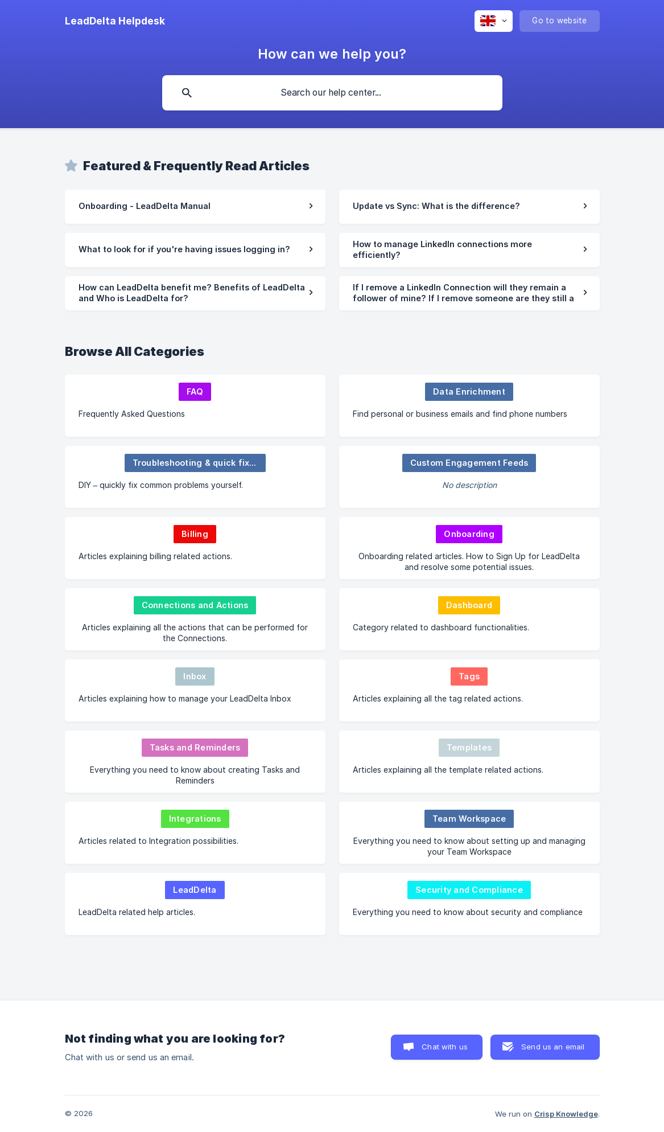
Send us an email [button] (552, 1046)
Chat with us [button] (445, 1046)
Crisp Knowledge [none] (566, 1113)
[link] (195, 207)
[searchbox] (332, 92)
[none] (115, 21)
